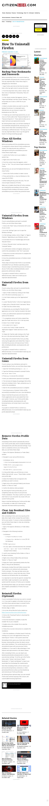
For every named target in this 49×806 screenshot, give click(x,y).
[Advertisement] (25, 30)
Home (4, 13)
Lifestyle (31, 13)
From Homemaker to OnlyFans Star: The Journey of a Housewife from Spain (43, 135)
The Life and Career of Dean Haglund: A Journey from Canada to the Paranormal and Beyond (43, 176)
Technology (20, 13)
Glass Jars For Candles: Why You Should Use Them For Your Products (43, 83)
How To (26, 13)
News (18, 17)
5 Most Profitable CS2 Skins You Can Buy (43, 101)
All (21, 17)
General (13, 17)
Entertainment (6, 17)
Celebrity (37, 13)
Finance (14, 13)
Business (8, 13)
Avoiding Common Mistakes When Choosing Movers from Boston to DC (42, 117)
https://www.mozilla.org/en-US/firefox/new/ (14, 612)
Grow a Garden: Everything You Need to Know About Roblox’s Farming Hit (43, 65)
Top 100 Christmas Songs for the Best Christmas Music (43, 155)
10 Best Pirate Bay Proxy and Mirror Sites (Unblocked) (43, 229)
